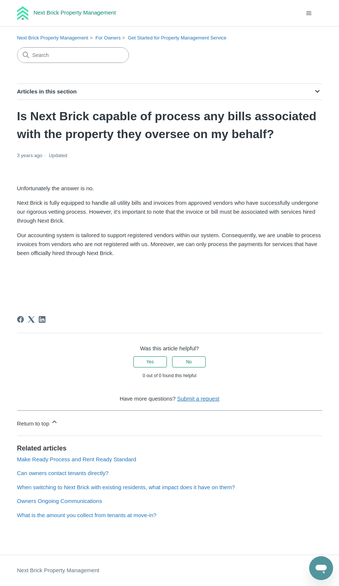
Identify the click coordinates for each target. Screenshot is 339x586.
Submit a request (198, 398)
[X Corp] (31, 319)
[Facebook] (20, 319)
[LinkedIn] (42, 319)
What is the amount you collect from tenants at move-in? (86, 515)
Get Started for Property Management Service (177, 38)
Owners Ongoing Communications (59, 501)
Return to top (37, 422)
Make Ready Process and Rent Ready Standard (76, 459)
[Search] (73, 55)
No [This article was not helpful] (188, 361)
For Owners (108, 38)
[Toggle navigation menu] (309, 13)
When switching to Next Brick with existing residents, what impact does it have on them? (126, 487)
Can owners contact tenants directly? (63, 473)
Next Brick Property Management (52, 38)
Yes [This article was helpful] (150, 361)
